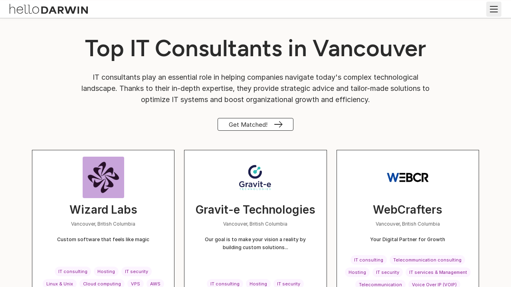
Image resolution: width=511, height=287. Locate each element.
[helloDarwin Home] (49, 8)
